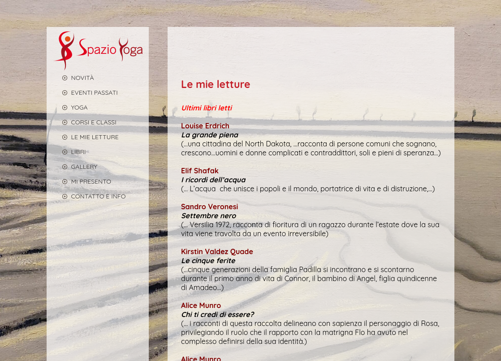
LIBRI (69, 151)
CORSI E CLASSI (85, 122)
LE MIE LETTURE (86, 137)
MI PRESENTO (82, 181)
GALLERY (75, 166)
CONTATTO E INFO (89, 196)
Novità (73, 77)
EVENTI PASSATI (85, 92)
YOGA (70, 107)
